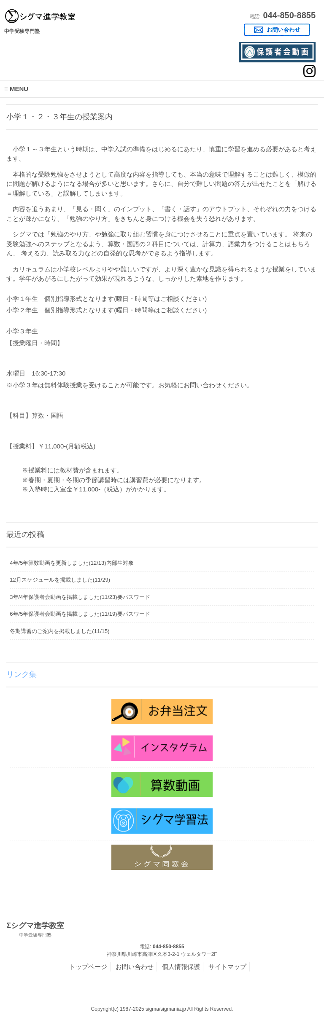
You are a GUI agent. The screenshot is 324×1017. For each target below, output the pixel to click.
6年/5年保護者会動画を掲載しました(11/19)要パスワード (80, 614)
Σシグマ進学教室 (35, 929)
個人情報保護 (181, 966)
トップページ (88, 966)
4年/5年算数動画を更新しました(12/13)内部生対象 (71, 563)
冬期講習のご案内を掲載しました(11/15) (59, 631)
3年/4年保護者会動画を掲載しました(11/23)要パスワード (80, 597)
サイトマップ (227, 966)
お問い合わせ (135, 966)
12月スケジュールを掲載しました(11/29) (60, 580)
